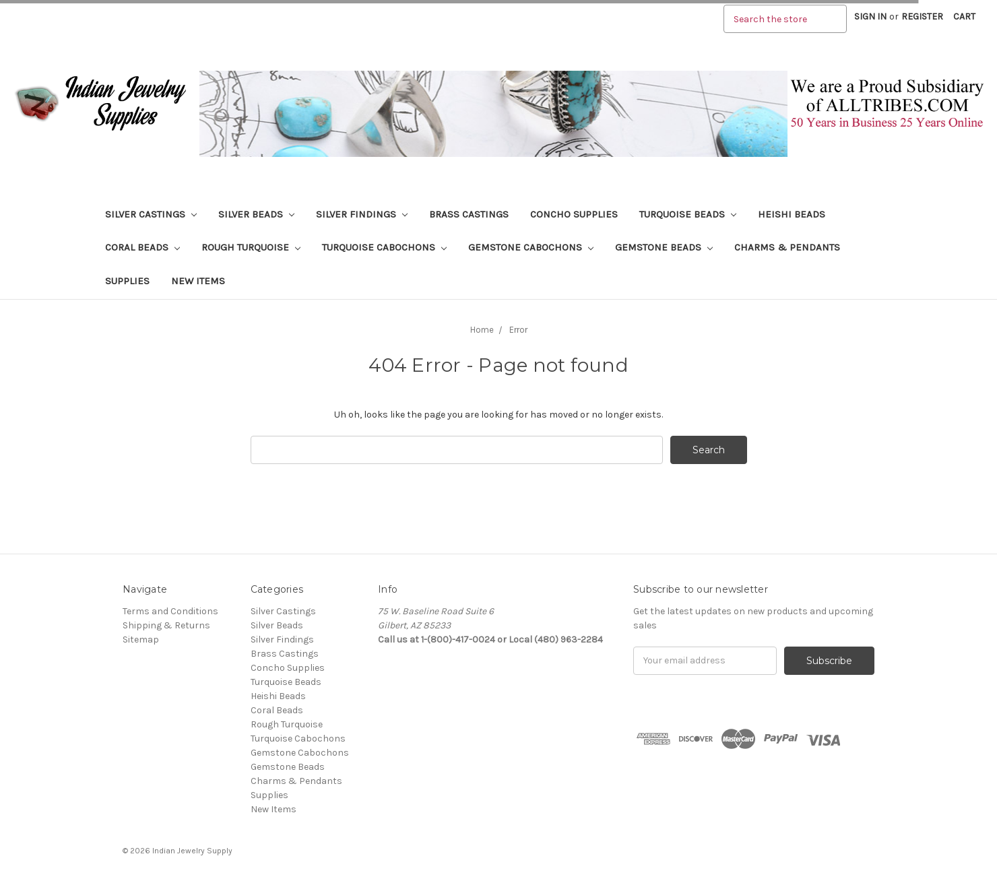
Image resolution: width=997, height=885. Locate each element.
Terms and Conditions (170, 611)
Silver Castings (151, 214)
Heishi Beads (791, 214)
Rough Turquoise (250, 247)
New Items (198, 281)
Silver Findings (362, 214)
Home (482, 330)
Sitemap (141, 639)
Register (922, 16)
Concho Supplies (574, 214)
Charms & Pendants (787, 247)
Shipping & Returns (166, 625)
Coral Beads (142, 247)
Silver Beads (256, 214)
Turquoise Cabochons (384, 247)
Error (518, 330)
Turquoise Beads (687, 214)
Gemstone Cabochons (530, 247)
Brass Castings (469, 214)
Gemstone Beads (664, 247)
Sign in (870, 16)
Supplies (127, 281)
